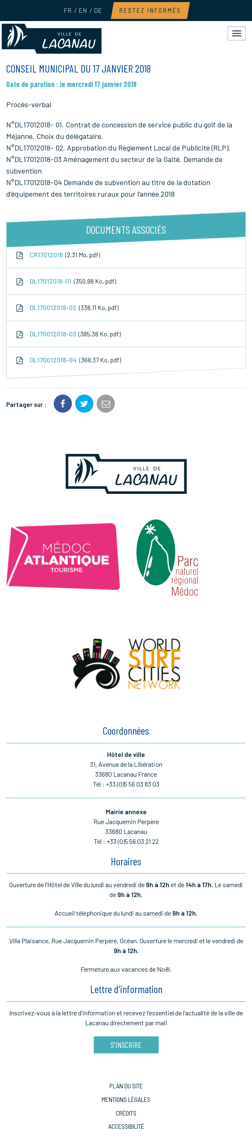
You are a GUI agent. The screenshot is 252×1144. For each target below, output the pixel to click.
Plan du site (126, 1086)
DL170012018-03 (68, 333)
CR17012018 (57, 254)
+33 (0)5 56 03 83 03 (132, 784)
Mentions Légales (126, 1099)
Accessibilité (126, 1126)
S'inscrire (126, 1045)
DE (98, 10)
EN (82, 10)
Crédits (126, 1113)
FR (67, 10)
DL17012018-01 (65, 281)
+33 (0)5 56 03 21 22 (133, 841)
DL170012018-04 (68, 360)
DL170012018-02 (67, 307)
